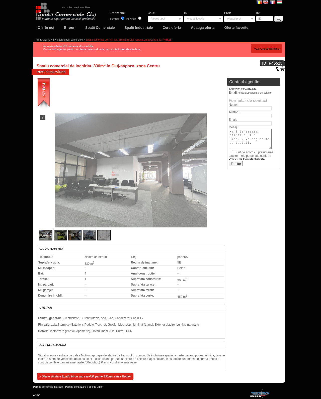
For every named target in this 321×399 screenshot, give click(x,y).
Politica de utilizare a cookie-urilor (84, 386)
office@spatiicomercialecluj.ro (255, 92)
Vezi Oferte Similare (267, 48)
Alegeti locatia (195, 18)
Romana (259, 2)
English (265, 2)
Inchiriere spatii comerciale (68, 39)
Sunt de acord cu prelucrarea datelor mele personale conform (251, 156)
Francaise (272, 2)
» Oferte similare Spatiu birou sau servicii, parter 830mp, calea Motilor (85, 376)
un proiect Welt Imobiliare (76, 7)
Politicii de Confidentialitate (247, 159)
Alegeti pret (234, 18)
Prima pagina (43, 39)
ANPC (36, 395)
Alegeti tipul (158, 18)
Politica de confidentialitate (48, 386)
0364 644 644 (248, 89)
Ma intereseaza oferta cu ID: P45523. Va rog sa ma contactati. (250, 139)
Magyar (279, 2)
